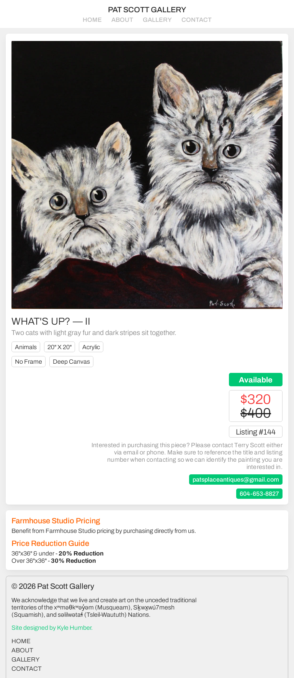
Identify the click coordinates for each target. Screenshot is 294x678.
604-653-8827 (259, 493)
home (21, 641)
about (22, 650)
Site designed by (52, 627)
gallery (25, 659)
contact (26, 668)
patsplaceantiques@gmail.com (236, 479)
